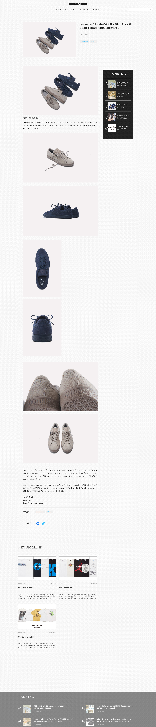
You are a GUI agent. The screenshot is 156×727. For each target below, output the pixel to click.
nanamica (84, 41)
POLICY (84, 717)
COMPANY (93, 717)
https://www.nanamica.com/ (34, 503)
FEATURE (69, 10)
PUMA (93, 41)
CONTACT (63, 717)
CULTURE (96, 10)
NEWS (58, 10)
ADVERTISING (74, 717)
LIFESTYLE (83, 10)
